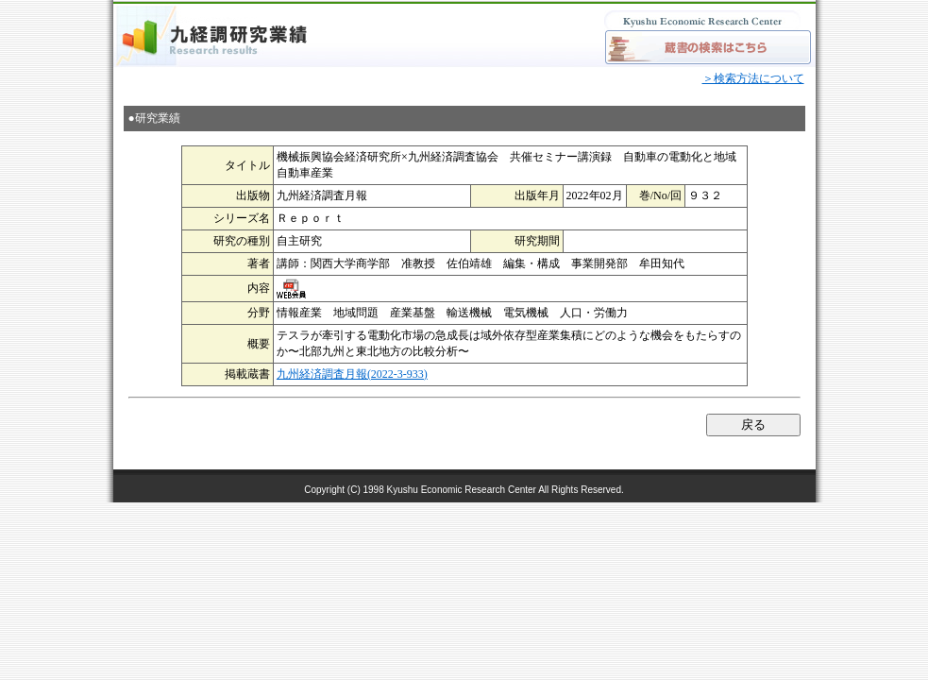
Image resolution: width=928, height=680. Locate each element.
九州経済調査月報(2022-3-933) (352, 374)
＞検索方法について (753, 78)
